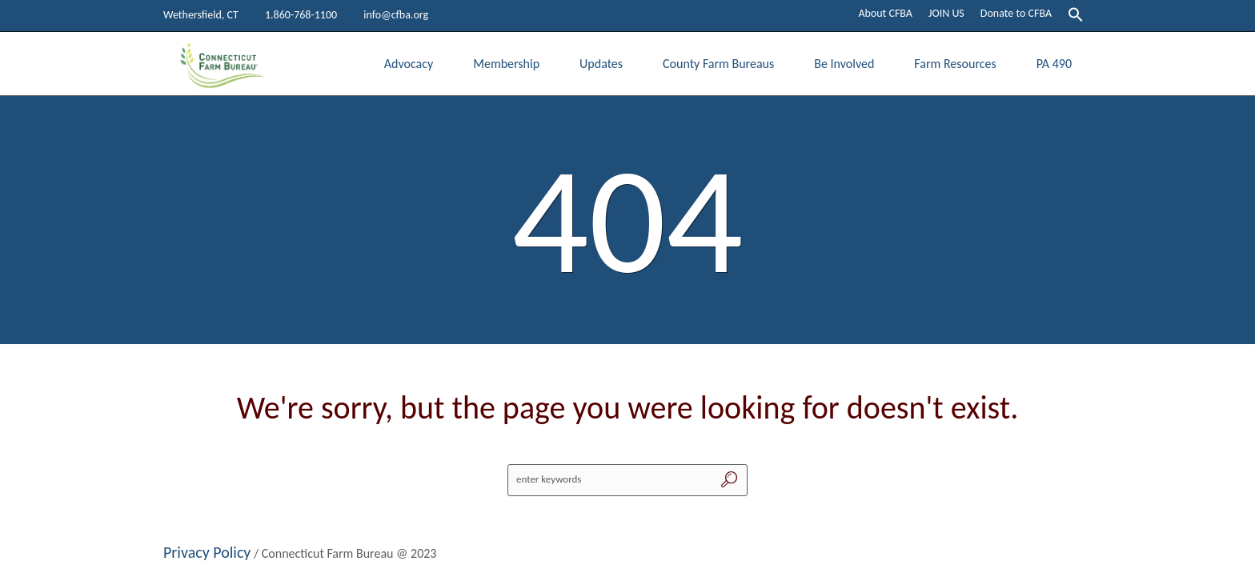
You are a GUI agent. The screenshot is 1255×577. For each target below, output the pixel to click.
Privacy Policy (207, 552)
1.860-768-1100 (301, 15)
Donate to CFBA (1016, 13)
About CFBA (885, 13)
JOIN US (946, 13)
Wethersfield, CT (201, 15)
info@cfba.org (395, 15)
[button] (1076, 16)
